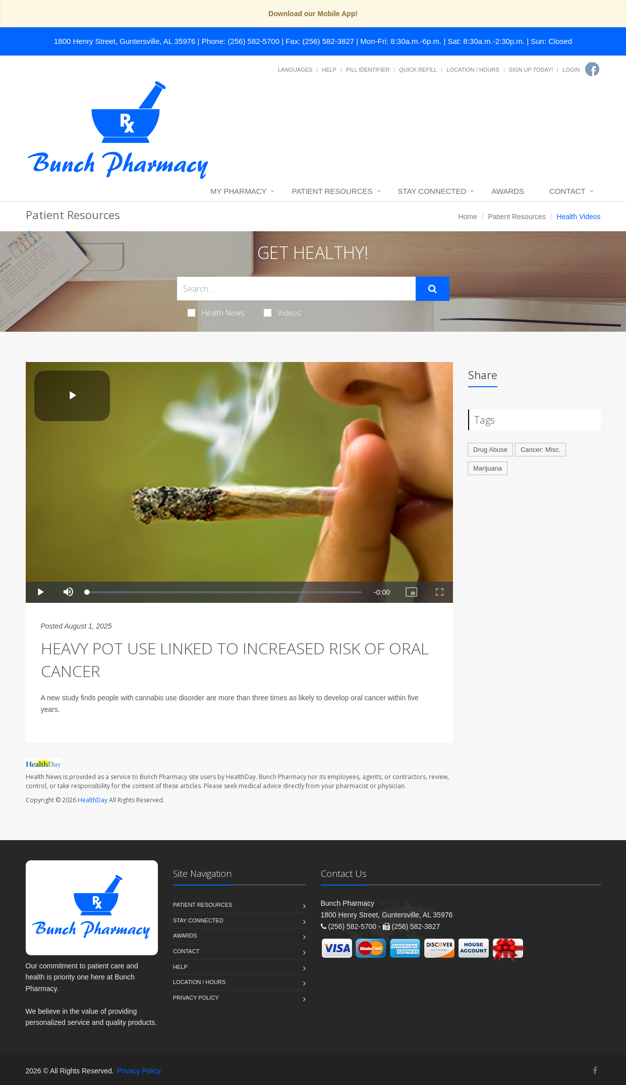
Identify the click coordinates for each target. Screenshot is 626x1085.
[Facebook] (592, 69)
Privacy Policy (196, 998)
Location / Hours (472, 70)
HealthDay (92, 800)
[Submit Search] (432, 289)
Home (467, 217)
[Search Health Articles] (296, 288)
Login (571, 70)
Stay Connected (432, 191)
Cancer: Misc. (540, 449)
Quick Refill (418, 70)
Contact (567, 191)
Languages (295, 70)
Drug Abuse (490, 449)
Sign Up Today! (531, 70)
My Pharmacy (238, 191)
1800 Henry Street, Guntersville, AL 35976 (124, 41)
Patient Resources (332, 191)
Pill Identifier (367, 70)
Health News (216, 312)
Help (329, 70)
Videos (282, 312)
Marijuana (487, 468)
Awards (507, 191)
